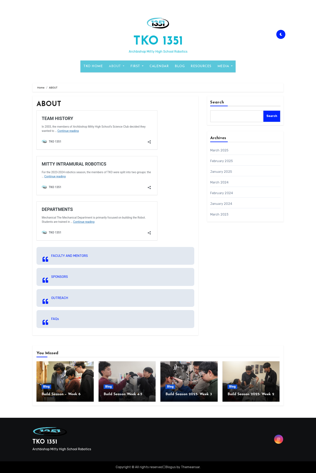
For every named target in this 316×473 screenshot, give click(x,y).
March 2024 (219, 182)
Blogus (170, 467)
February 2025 (221, 161)
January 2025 (221, 172)
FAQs (55, 319)
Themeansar (190, 467)
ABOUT (116, 66)
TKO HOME (93, 66)
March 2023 (219, 214)
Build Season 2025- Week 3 (188, 394)
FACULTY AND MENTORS (69, 256)
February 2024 (221, 193)
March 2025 (219, 150)
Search (217, 102)
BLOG (180, 66)
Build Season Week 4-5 (123, 394)
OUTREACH (59, 298)
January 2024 (221, 204)
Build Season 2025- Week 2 (251, 394)
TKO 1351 (158, 41)
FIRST (136, 66)
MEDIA (225, 66)
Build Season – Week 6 (61, 394)
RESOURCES (201, 66)
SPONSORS (59, 277)
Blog (46, 386)
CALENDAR (159, 66)
